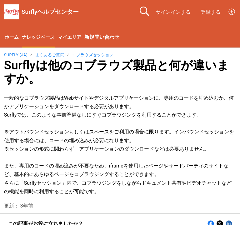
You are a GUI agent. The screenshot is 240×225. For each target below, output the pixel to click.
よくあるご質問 (49, 55)
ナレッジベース (40, 38)
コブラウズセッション (92, 55)
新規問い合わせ (106, 37)
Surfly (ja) (16, 55)
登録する (211, 12)
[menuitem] (232, 12)
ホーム (12, 38)
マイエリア (73, 38)
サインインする (173, 12)
